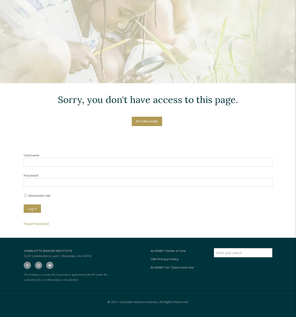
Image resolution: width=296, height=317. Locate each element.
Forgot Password (36, 224)
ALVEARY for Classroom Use (172, 267)
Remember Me (38, 195)
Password (31, 175)
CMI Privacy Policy (164, 259)
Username (31, 155)
